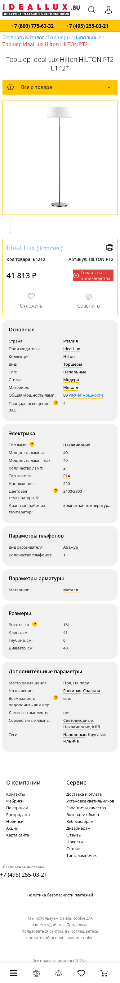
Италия (49, 248)
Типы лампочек (81, 855)
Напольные (87, 37)
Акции (12, 828)
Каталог (34, 37)
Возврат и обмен (82, 814)
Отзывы (74, 835)
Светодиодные (78, 720)
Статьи (73, 848)
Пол (67, 683)
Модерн (71, 379)
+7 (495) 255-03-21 (87, 26)
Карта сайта (17, 835)
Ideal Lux (21, 247)
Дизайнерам (78, 828)
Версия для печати (109, 247)
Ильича (71, 741)
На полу (81, 683)
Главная (12, 37)
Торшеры (58, 37)
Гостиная (72, 690)
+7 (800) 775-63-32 (32, 26)
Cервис (76, 782)
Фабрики (15, 801)
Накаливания (76, 445)
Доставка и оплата (84, 794)
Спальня (91, 690)
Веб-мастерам (80, 821)
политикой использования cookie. (61, 937)
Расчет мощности (86, 395)
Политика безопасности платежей (60, 895)
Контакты (15, 794)
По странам (17, 808)
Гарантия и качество (86, 808)
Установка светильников (90, 801)
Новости (74, 842)
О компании (23, 782)
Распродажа (18, 814)
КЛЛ (96, 727)
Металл (70, 387)
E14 (66, 476)
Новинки (15, 821)
